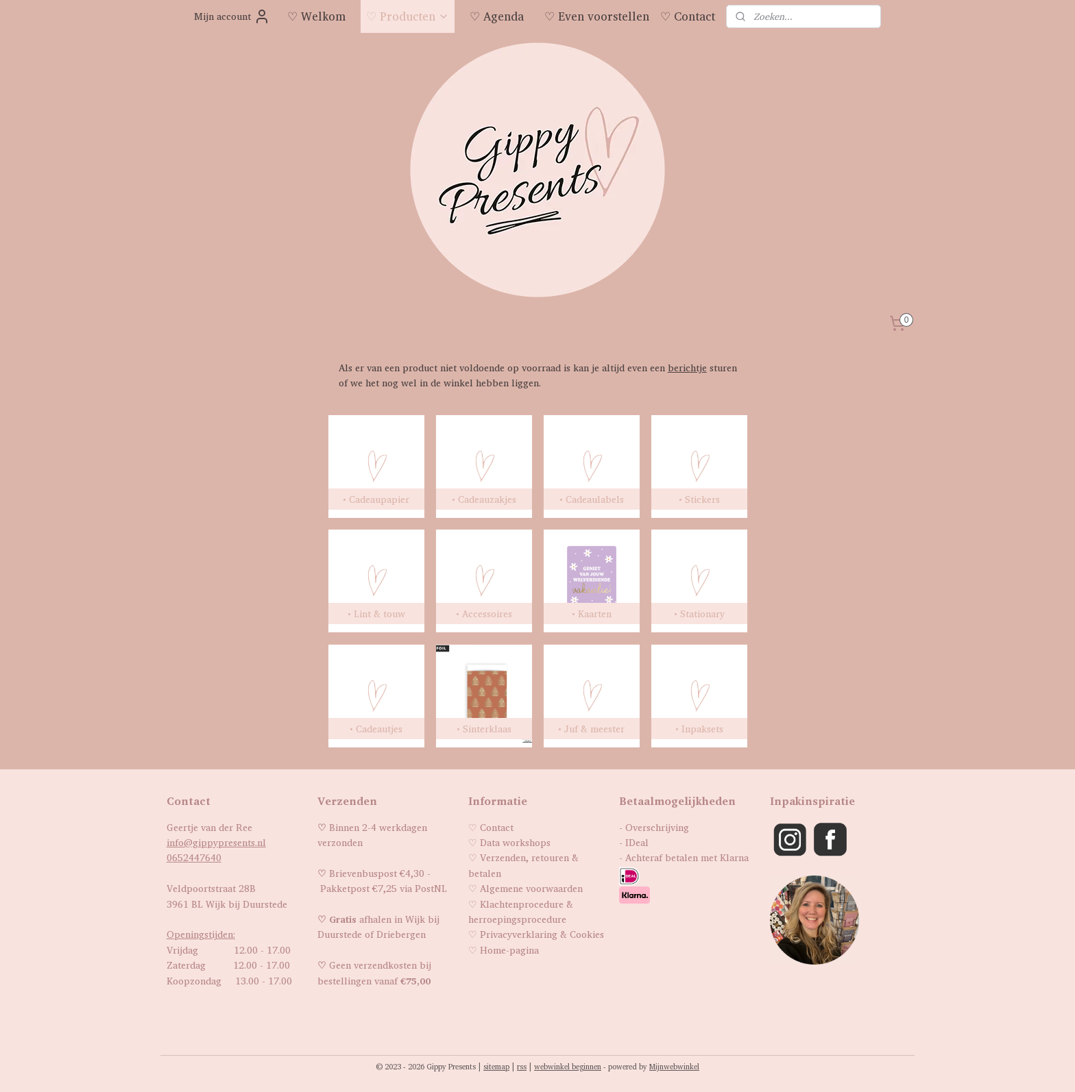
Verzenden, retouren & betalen (523, 864)
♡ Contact (687, 16)
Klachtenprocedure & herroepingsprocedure (520, 911)
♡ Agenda (497, 16)
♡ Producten (407, 16)
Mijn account (232, 16)
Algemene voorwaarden (531, 888)
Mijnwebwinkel (674, 1066)
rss (522, 1066)
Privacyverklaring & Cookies (542, 934)
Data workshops (515, 842)
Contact (497, 827)
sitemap (496, 1066)
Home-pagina (509, 950)
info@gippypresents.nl (216, 842)
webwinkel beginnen (567, 1066)
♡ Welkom (316, 16)
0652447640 (194, 857)
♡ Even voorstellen (596, 16)
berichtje (686, 367)
